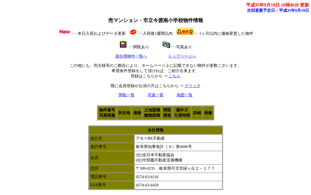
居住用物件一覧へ (131, 56)
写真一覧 (156, 95)
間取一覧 (127, 95)
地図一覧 (185, 95)
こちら (175, 76)
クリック (193, 86)
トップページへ (182, 56)
